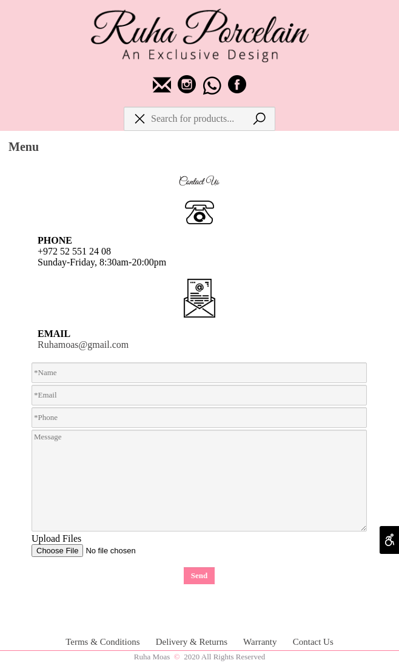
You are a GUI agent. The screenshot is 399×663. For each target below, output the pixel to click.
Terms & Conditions (103, 642)
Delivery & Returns (193, 642)
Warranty (261, 642)
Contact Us (313, 642)
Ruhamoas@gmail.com (83, 344)
